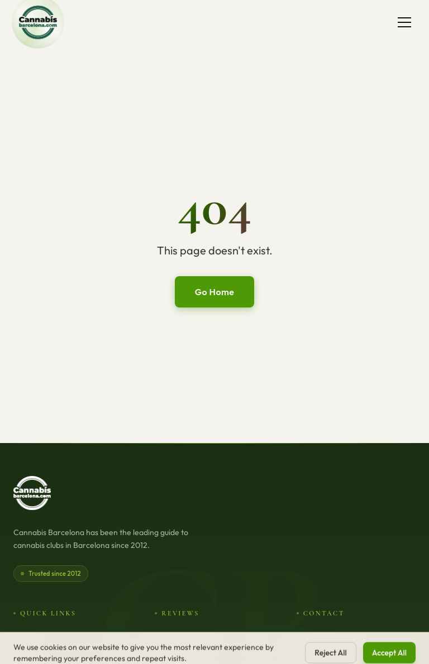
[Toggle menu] (404, 22)
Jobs (305, 636)
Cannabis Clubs (181, 636)
